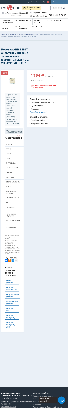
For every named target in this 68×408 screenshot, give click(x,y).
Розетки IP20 (9, 309)
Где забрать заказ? (38, 112)
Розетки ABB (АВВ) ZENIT (10, 324)
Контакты (37, 404)
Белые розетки (9, 281)
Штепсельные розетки (12, 302)
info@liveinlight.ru (8, 407)
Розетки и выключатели (43, 396)
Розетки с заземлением (11, 288)
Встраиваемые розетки (12, 295)
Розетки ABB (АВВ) (10, 316)
